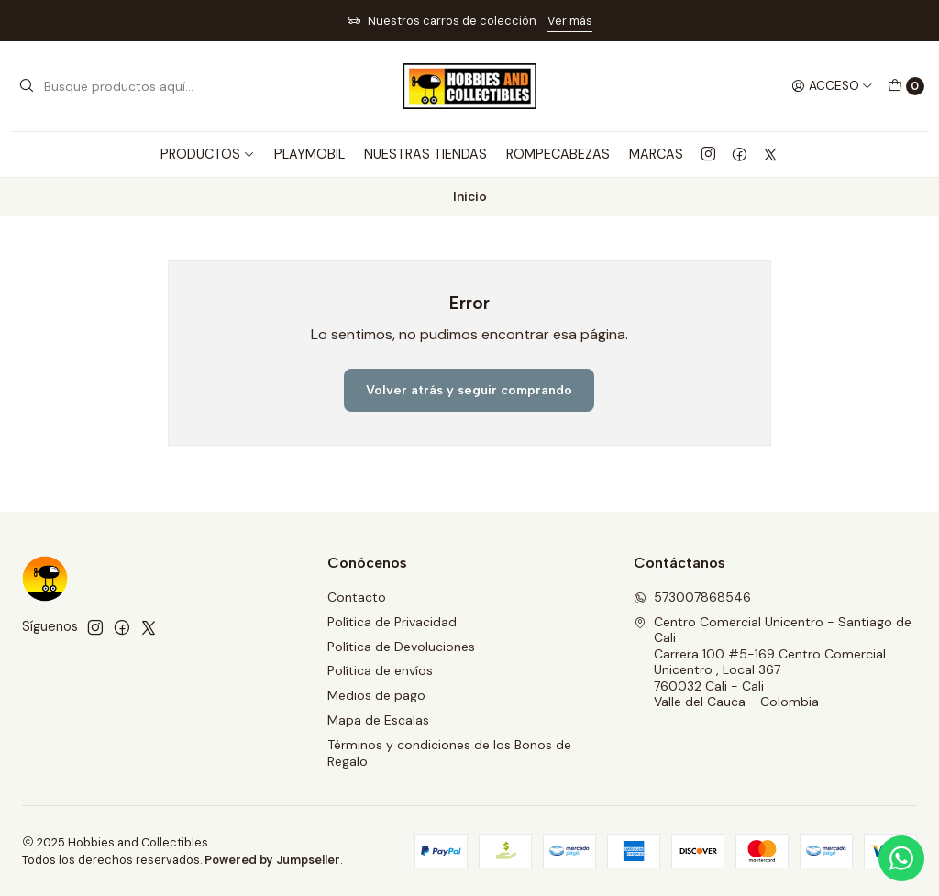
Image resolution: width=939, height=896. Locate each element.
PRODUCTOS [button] (207, 154)
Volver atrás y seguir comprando (469, 390)
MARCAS (656, 154)
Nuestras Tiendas (425, 154)
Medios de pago (376, 695)
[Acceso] (832, 86)
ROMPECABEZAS (558, 154)
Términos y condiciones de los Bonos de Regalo (449, 752)
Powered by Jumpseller (272, 860)
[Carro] (906, 86)
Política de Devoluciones (401, 646)
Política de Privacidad (392, 622)
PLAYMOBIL (309, 154)
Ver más (569, 20)
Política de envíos (380, 670)
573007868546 (692, 597)
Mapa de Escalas (378, 720)
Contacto (356, 597)
